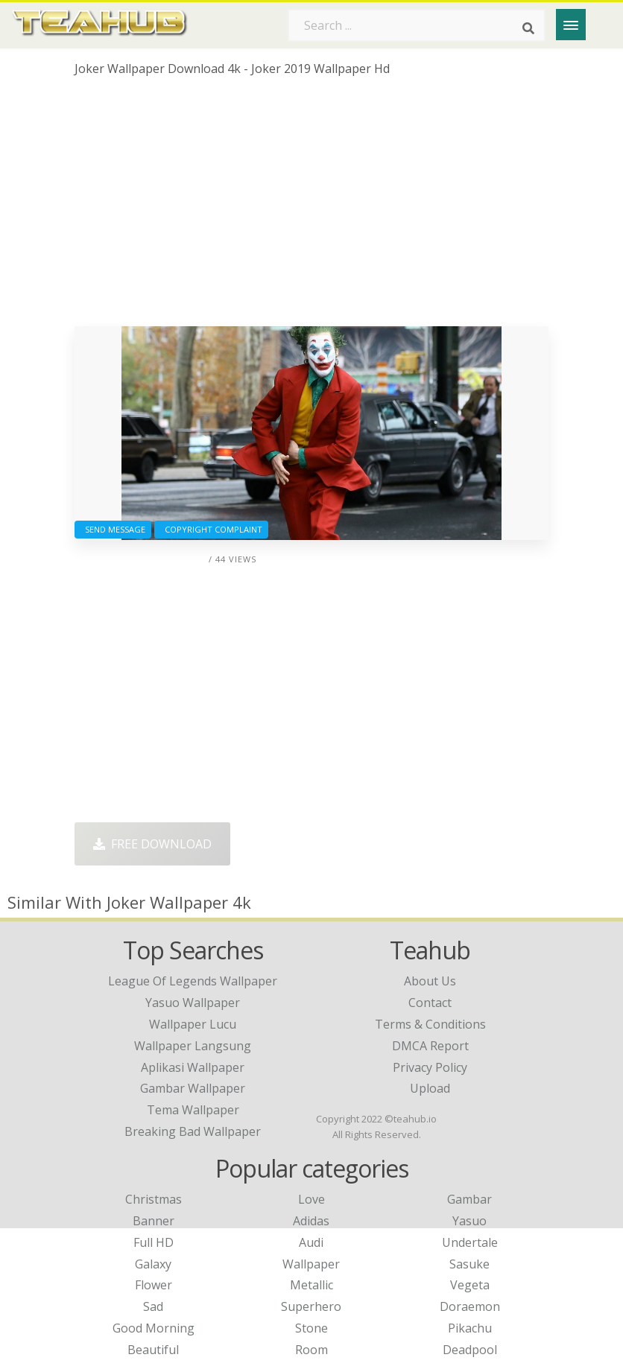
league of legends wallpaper (192, 981)
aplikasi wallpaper (192, 1067)
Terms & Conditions (430, 1024)
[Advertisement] (311, 207)
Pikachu (470, 1328)
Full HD (153, 1242)
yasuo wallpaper (192, 1002)
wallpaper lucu (192, 1024)
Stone (311, 1328)
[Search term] (416, 25)
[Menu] (571, 24)
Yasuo (469, 1221)
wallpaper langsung (192, 1046)
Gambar (469, 1199)
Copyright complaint (211, 529)
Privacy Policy (430, 1067)
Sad (153, 1306)
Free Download (152, 844)
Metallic (311, 1285)
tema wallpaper (193, 1110)
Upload (430, 1088)
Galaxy (153, 1264)
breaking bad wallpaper (192, 1131)
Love (311, 1199)
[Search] (528, 28)
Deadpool (470, 1349)
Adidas (311, 1221)
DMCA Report (430, 1046)
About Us (430, 981)
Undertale (470, 1242)
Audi (311, 1242)
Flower (153, 1285)
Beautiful (153, 1349)
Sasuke (469, 1264)
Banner (153, 1221)
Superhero (311, 1306)
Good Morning (154, 1328)
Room (311, 1349)
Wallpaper (311, 1264)
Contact (430, 1002)
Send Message (112, 529)
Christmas (153, 1199)
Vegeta (470, 1285)
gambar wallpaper (192, 1088)
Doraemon (470, 1306)
